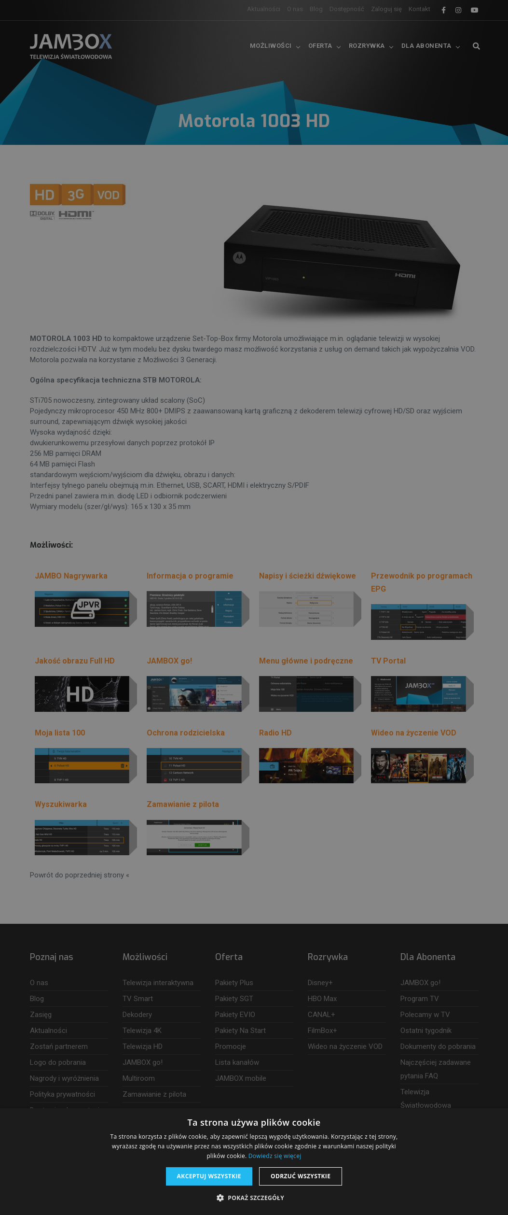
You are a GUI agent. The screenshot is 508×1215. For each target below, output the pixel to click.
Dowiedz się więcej (275, 1156)
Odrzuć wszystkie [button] (300, 1176)
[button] (254, 1198)
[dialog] (254, 607)
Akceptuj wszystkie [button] (209, 1176)
